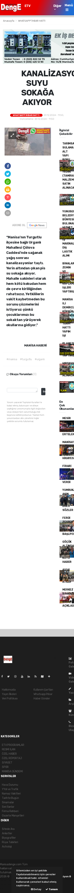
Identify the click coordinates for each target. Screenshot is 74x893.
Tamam (52, 889)
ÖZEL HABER (9, 753)
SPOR (5, 767)
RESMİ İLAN (8, 749)
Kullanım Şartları (43, 689)
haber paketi (7, 880)
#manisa (11, 359)
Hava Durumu (10, 784)
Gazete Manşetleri (13, 815)
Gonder (44, 391)
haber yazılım (8, 884)
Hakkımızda (9, 689)
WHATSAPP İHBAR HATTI (31, 20)
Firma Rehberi (10, 811)
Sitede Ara (8, 829)
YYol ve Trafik (10, 789)
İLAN (65, 387)
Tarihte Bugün (10, 798)
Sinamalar (8, 802)
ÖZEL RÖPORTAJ (12, 758)
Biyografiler (9, 837)
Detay (36, 889)
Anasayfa (9, 20)
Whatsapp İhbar (43, 694)
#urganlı (39, 359)
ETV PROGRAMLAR (35, 7)
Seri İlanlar (8, 806)
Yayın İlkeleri (9, 694)
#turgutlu (26, 359)
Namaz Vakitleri (11, 793)
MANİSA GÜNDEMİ (12, 771)
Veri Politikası (10, 698)
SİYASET (7, 762)
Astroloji (7, 846)
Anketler (7, 833)
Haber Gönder (42, 698)
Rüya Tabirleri (10, 842)
